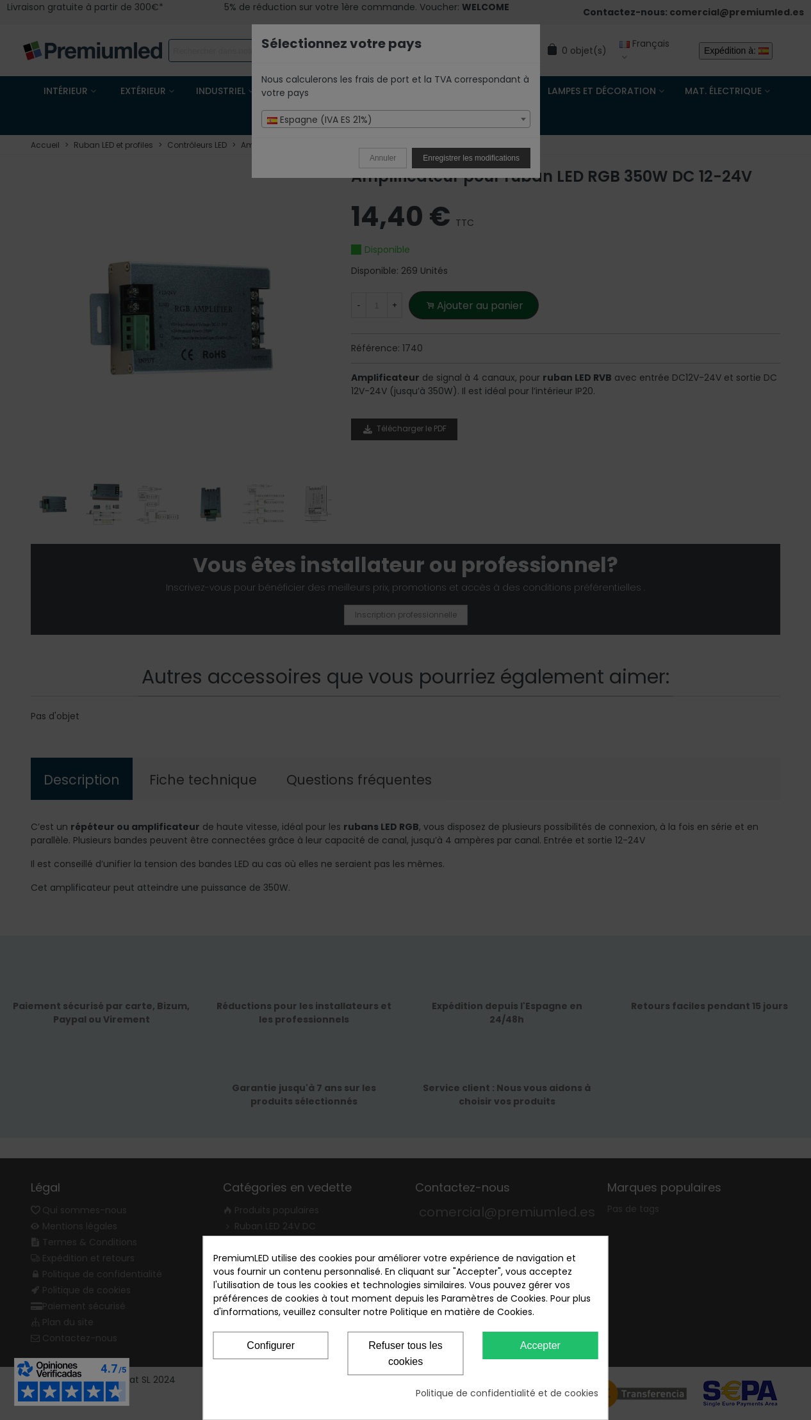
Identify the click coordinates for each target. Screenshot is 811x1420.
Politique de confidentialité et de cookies (507, 1393)
